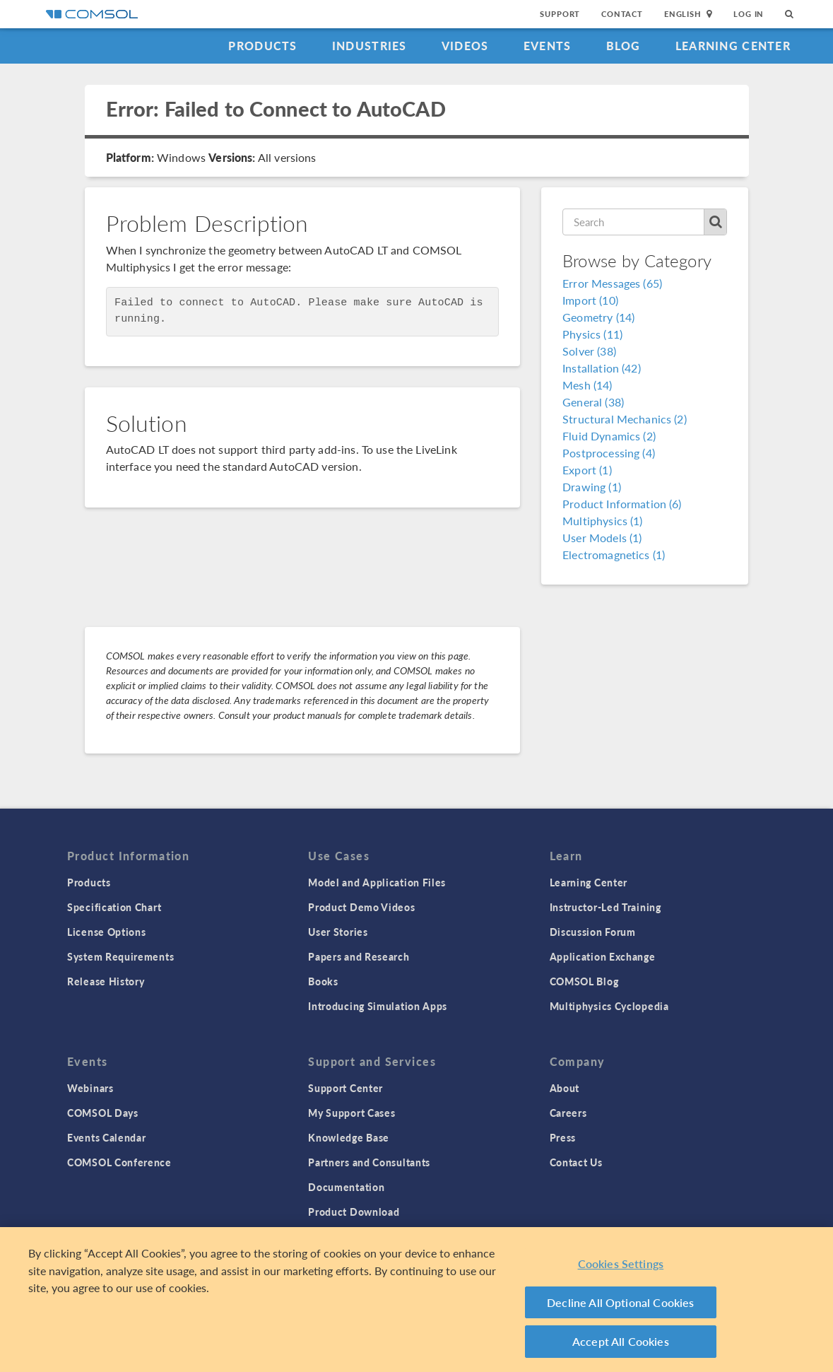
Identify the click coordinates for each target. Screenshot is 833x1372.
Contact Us (576, 1162)
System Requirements (120, 956)
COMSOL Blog (584, 981)
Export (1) (587, 470)
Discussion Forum (593, 932)
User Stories (337, 932)
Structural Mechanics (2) (624, 419)
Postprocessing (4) (608, 453)
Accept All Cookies (620, 1341)
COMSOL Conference (119, 1162)
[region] (416, 1299)
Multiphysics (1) (602, 520)
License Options (106, 932)
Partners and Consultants (369, 1162)
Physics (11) (592, 334)
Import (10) (590, 300)
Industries (369, 45)
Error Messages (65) (612, 283)
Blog (623, 45)
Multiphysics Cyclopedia (609, 1006)
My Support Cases (351, 1113)
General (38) (593, 402)
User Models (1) (602, 537)
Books (323, 981)
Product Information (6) (621, 504)
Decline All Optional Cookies (621, 1302)
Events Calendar (106, 1137)
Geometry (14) (598, 317)
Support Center (345, 1088)
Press (563, 1137)
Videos (465, 45)
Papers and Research (358, 956)
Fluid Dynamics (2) (609, 436)
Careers (568, 1113)
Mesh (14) (587, 385)
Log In (748, 13)
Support (560, 13)
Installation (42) (601, 368)
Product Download (353, 1211)
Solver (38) (589, 351)
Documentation (346, 1187)
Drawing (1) (591, 487)
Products (262, 45)
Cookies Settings (621, 1263)
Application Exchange (603, 956)
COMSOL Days (102, 1113)
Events (548, 45)
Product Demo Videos (361, 907)
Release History (106, 981)
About (565, 1088)
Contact (622, 13)
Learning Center (733, 45)
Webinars (90, 1088)
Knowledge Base (348, 1137)
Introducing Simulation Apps (377, 1006)
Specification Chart (114, 907)
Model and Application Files (377, 882)
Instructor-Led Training (605, 907)
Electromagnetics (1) (613, 554)
